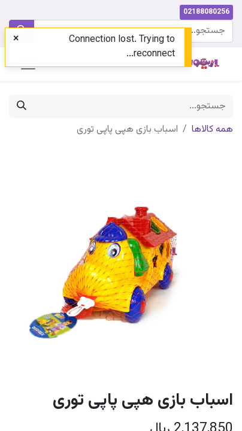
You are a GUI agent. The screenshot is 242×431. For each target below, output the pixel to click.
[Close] (15, 39)
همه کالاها (212, 129)
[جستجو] (21, 106)
